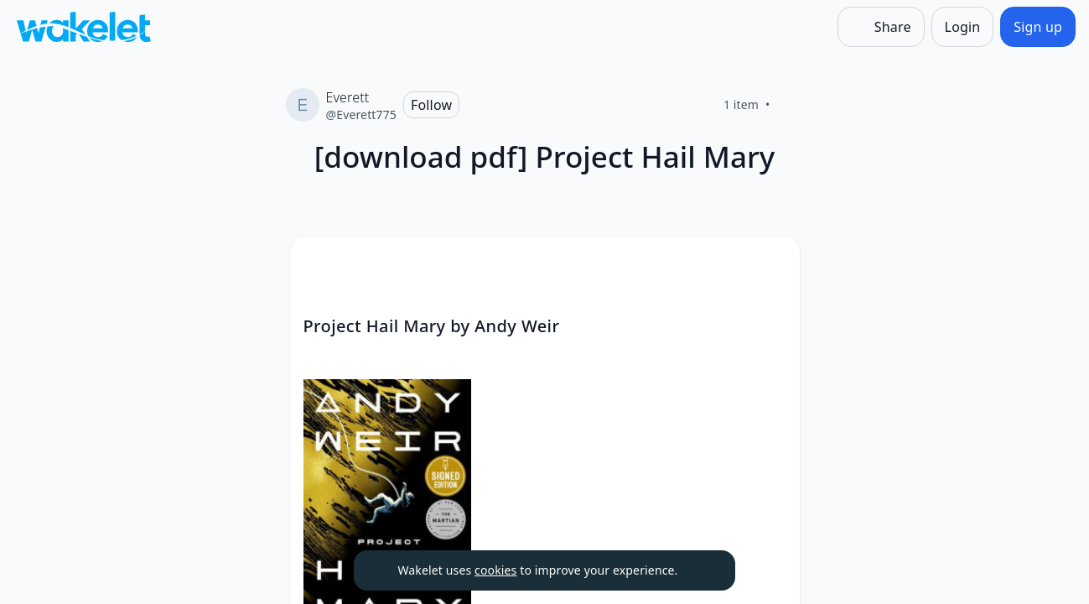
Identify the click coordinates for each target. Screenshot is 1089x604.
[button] (773, 265)
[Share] (881, 27)
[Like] (790, 104)
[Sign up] (1038, 27)
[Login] (962, 27)
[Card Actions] (773, 264)
